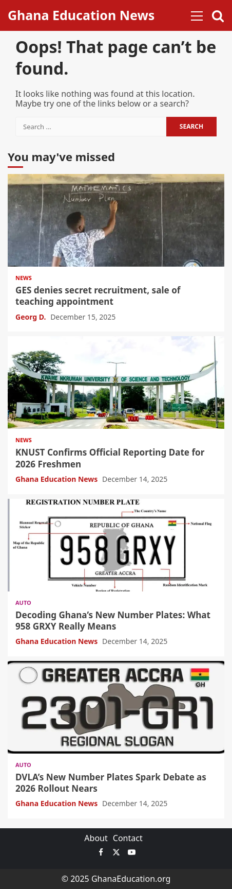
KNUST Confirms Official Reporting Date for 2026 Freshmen (116, 382)
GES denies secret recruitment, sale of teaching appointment (116, 220)
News (23, 278)
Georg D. (31, 317)
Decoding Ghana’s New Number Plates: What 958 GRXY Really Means (116, 545)
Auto (23, 602)
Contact (128, 838)
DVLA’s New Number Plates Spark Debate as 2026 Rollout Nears (116, 707)
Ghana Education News (81, 15)
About (95, 838)
